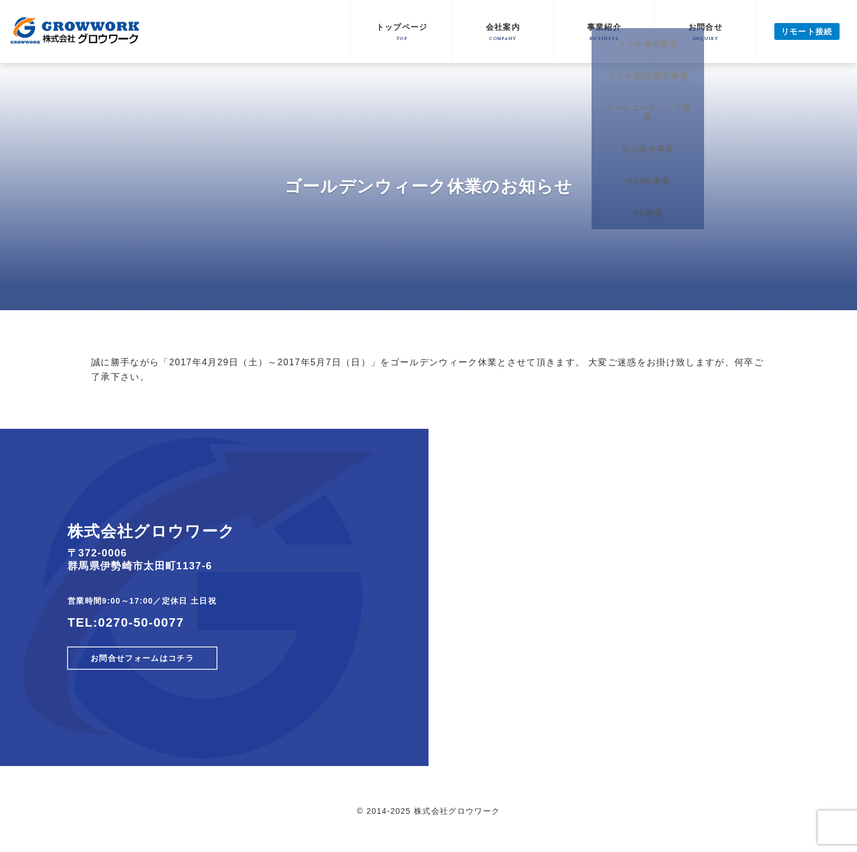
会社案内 (503, 31)
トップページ (401, 31)
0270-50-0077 (141, 622)
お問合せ (705, 31)
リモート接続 (807, 31)
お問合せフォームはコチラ (142, 658)
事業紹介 (604, 31)
